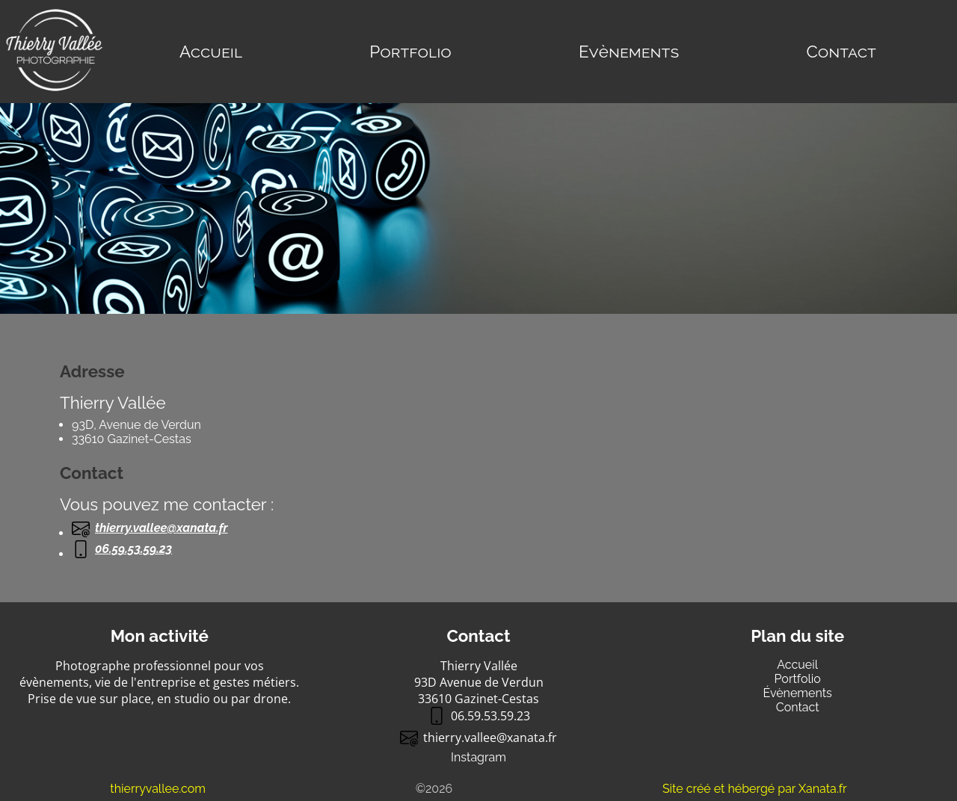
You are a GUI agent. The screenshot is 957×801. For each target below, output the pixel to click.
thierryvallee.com (158, 789)
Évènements (797, 693)
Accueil (210, 51)
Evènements (629, 51)
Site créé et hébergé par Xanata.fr (754, 789)
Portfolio (410, 51)
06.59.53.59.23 (122, 549)
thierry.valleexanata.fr (150, 528)
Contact (841, 51)
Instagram (478, 757)
